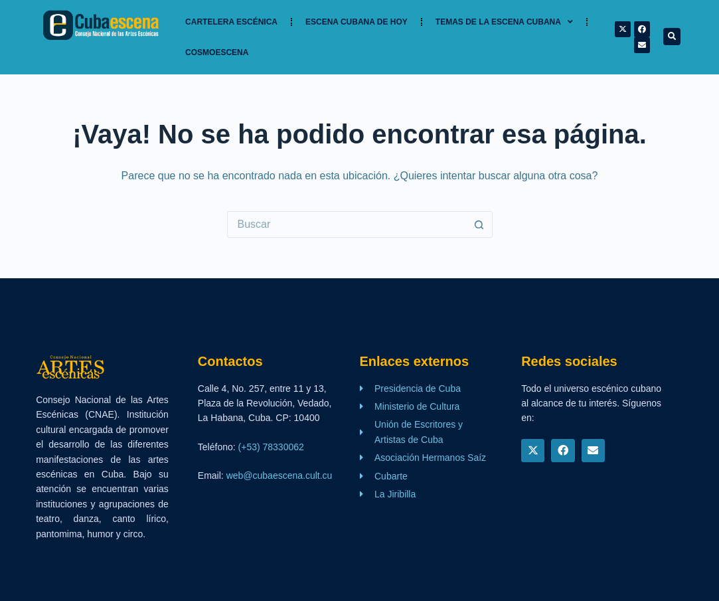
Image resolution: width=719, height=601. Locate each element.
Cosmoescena (216, 52)
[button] (671, 36)
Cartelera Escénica (231, 22)
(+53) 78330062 (271, 447)
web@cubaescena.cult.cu (279, 475)
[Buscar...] (346, 224)
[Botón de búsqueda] (479, 224)
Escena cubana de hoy (356, 22)
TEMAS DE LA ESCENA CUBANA (504, 22)
